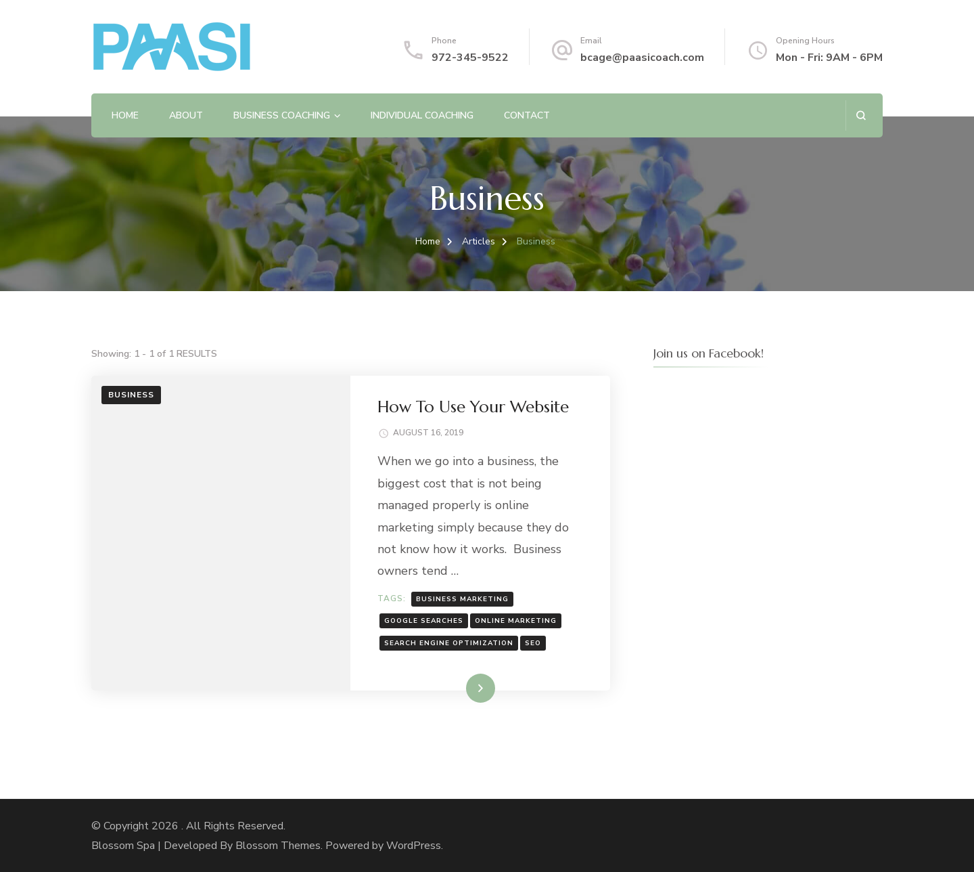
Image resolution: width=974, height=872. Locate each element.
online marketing (516, 621)
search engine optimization (448, 643)
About (186, 115)
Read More (458, 687)
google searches (423, 621)
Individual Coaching (422, 115)
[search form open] (860, 115)
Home (125, 115)
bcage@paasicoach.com (642, 57)
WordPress (413, 845)
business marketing (462, 599)
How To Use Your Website (473, 407)
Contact (527, 115)
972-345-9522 (470, 57)
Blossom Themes (278, 845)
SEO (533, 643)
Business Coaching (281, 115)
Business (131, 394)
